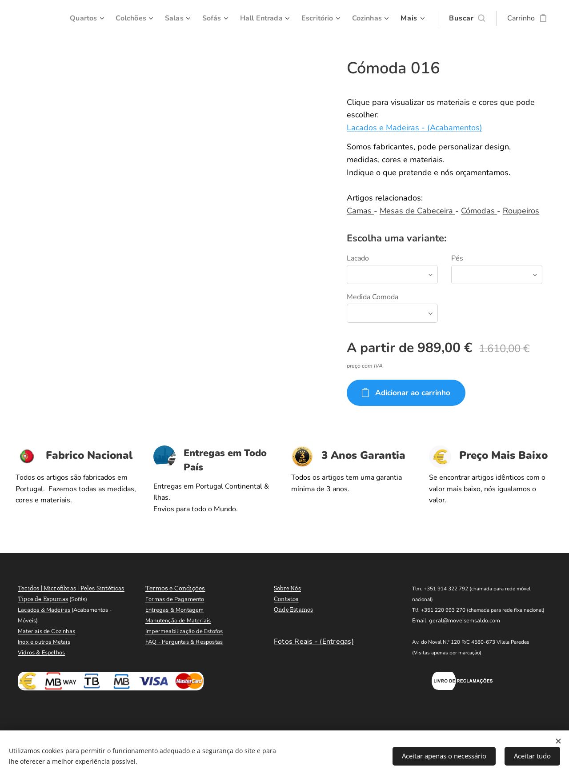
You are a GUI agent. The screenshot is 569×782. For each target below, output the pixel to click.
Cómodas (479, 210)
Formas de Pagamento (174, 599)
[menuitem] (74, 18)
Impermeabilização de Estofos (184, 631)
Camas (360, 210)
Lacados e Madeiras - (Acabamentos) (414, 127)
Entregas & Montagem (174, 610)
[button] (467, 18)
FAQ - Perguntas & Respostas (184, 642)
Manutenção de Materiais (178, 621)
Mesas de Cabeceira (417, 210)
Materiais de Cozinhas (46, 631)
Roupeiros (521, 210)
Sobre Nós (287, 588)
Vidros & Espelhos (41, 653)
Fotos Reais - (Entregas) (314, 641)
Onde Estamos (293, 610)
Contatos (286, 599)
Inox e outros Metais (44, 642)
